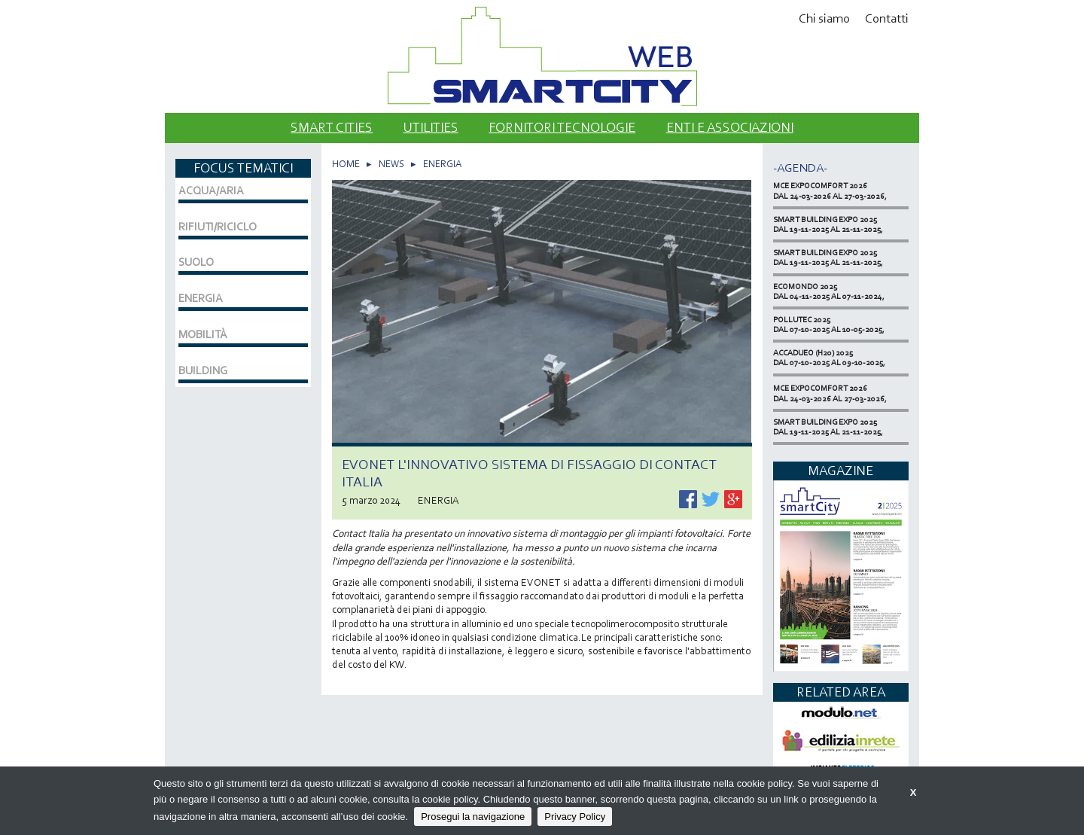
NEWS (391, 163)
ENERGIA (442, 163)
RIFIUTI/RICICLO (217, 226)
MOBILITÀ (202, 334)
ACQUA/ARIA (211, 190)
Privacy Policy (574, 816)
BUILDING (202, 370)
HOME (346, 163)
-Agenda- (800, 167)
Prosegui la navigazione (473, 816)
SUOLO (196, 262)
